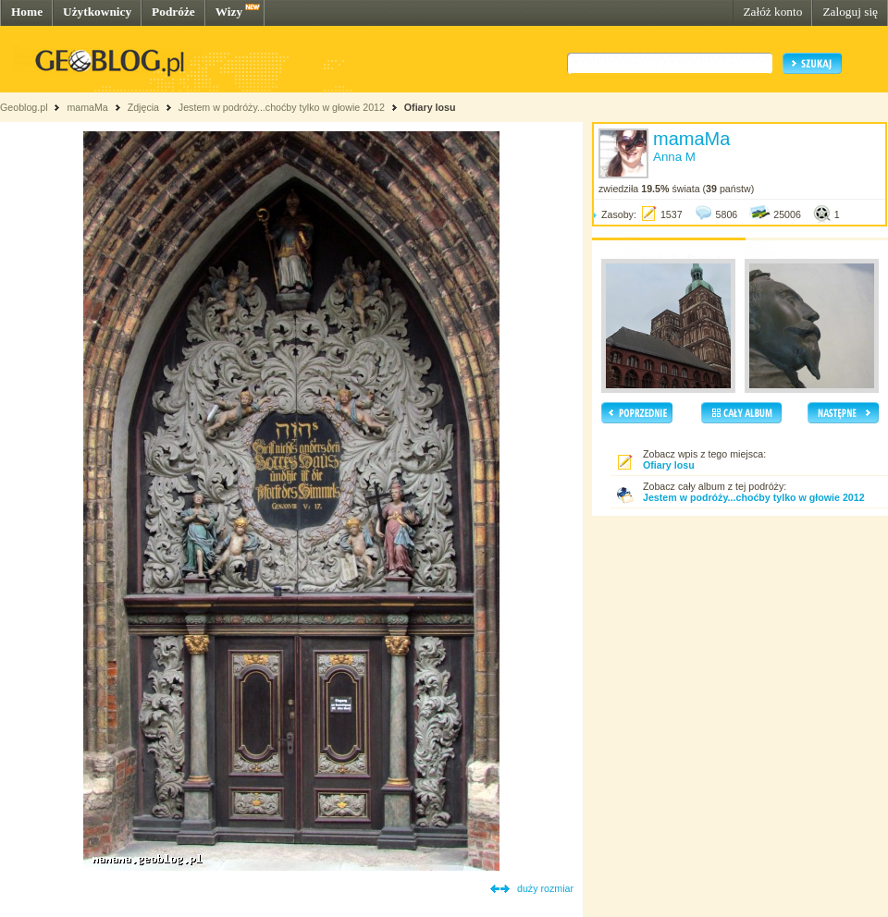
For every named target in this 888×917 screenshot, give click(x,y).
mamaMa (87, 107)
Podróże (173, 11)
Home (27, 11)
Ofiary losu (430, 107)
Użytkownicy (97, 11)
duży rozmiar (545, 888)
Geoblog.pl (24, 107)
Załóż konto (772, 11)
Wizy (229, 11)
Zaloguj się (850, 11)
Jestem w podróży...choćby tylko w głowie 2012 (282, 107)
